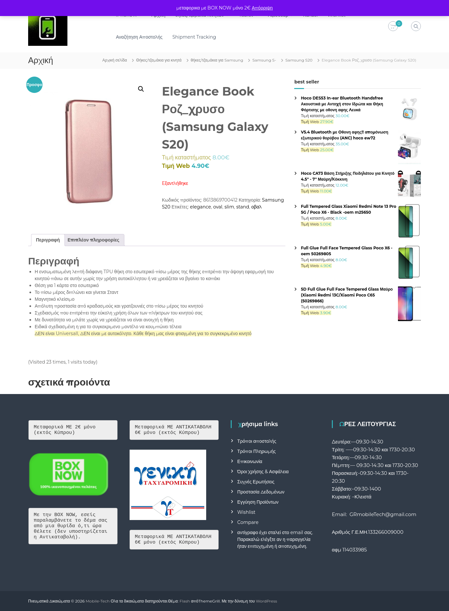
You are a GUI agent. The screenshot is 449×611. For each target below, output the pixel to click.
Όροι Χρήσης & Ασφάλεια (263, 472)
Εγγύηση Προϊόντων (257, 502)
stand (242, 207)
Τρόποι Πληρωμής (256, 451)
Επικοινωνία (249, 461)
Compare (248, 522)
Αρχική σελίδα (114, 60)
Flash (185, 601)
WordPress (266, 601)
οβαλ (256, 207)
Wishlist (246, 512)
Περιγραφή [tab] (48, 240)
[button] (141, 89)
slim (229, 207)
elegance (200, 207)
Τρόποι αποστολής (256, 441)
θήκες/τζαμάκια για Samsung (217, 60)
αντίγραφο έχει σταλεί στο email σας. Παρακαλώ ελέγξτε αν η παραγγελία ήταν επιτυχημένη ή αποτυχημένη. (275, 539)
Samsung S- (264, 60)
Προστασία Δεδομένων (260, 492)
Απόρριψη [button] (262, 8)
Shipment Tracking (194, 37)
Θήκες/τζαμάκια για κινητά (159, 60)
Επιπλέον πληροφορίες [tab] (93, 240)
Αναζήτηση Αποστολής (139, 37)
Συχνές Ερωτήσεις (256, 482)
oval (217, 207)
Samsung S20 (299, 60)
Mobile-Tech (98, 601)
